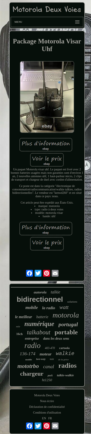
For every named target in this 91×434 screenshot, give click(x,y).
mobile (31, 307)
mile (18, 326)
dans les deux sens (56, 338)
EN (44, 418)
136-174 (27, 353)
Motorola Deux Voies (47, 395)
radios (67, 365)
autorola (40, 292)
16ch (19, 334)
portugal (68, 324)
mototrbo (28, 366)
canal (48, 366)
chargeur (31, 373)
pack (50, 375)
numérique (39, 324)
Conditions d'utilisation (47, 412)
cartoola (64, 348)
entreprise (32, 338)
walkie (65, 353)
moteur (45, 354)
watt (64, 307)
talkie (55, 292)
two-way (41, 359)
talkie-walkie (65, 375)
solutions (72, 301)
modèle (28, 359)
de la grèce (63, 359)
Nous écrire (47, 401)
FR (50, 418)
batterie (42, 317)
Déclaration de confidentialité (47, 406)
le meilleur (23, 317)
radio (32, 345)
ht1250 (47, 380)
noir (52, 359)
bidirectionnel (40, 299)
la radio (48, 308)
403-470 (50, 348)
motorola (66, 315)
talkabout (38, 332)
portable (66, 332)
